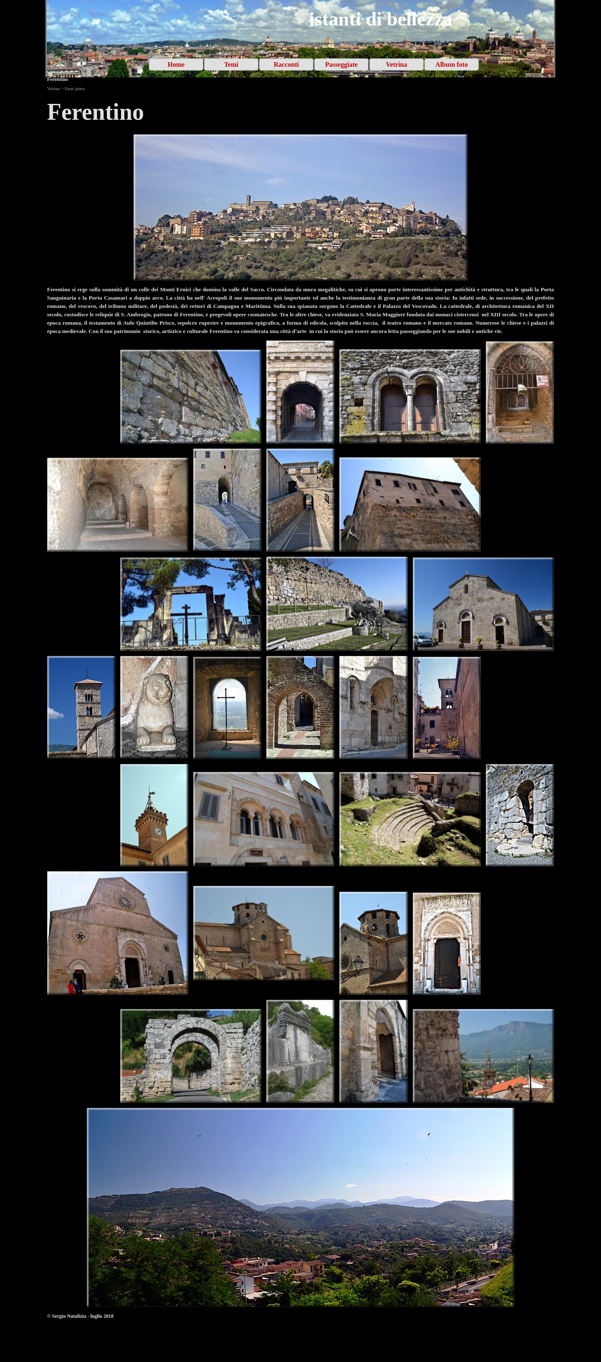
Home (176, 64)
